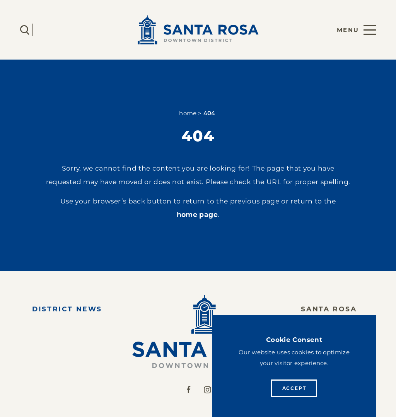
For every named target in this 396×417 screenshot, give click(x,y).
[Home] (198, 331)
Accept (294, 388)
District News (67, 310)
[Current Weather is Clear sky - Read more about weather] (47, 30)
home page (197, 214)
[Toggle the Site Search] (24, 30)
